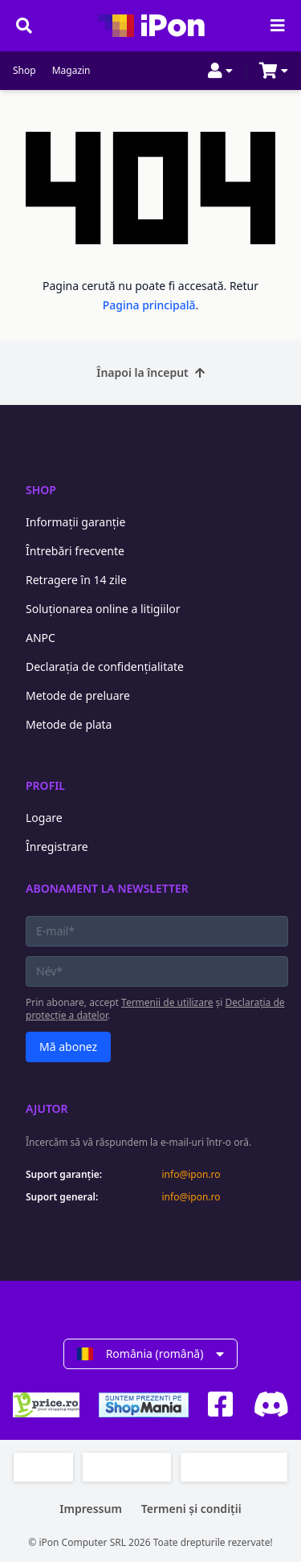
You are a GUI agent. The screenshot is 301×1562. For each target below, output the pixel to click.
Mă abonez (68, 1046)
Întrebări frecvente (75, 550)
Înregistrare (57, 846)
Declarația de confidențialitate (105, 666)
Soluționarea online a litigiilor (103, 608)
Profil (45, 785)
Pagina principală (149, 305)
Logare (44, 817)
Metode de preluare (78, 695)
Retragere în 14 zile (76, 579)
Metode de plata (69, 724)
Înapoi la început (150, 372)
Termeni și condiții (191, 1508)
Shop (24, 70)
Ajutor (47, 1108)
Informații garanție (75, 522)
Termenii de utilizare (167, 1002)
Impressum (90, 1508)
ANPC (40, 637)
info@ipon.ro (191, 1174)
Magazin (71, 70)
